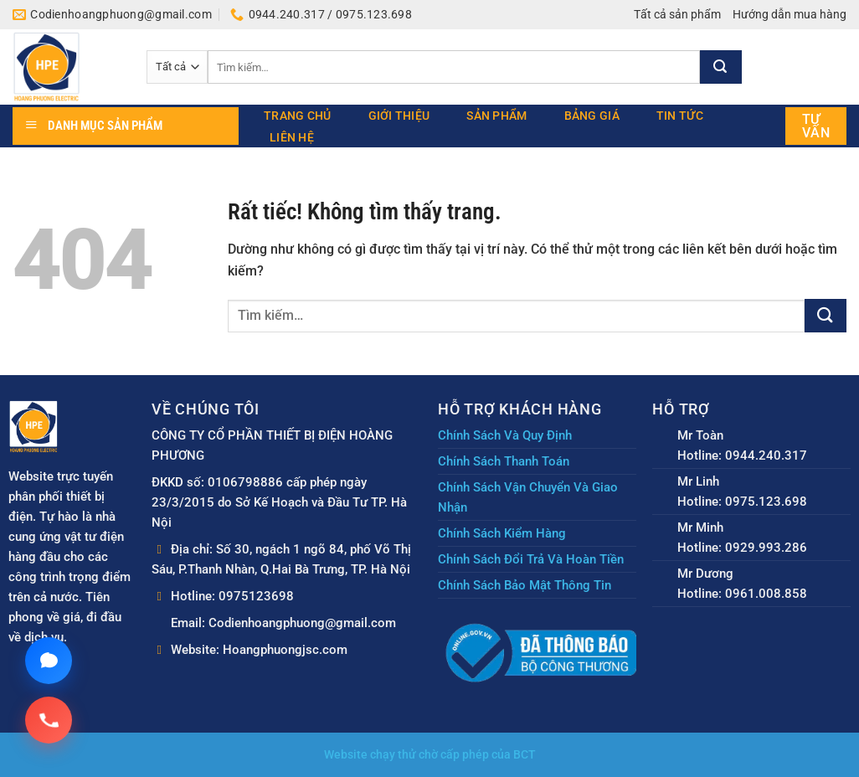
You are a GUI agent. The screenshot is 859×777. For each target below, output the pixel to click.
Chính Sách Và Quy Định (505, 435)
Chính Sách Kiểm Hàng (502, 533)
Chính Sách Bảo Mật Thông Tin (524, 585)
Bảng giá (592, 115)
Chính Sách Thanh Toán (503, 461)
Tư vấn (816, 126)
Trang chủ (298, 115)
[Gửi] (721, 67)
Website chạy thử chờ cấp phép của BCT (430, 755)
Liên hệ (292, 137)
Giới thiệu (399, 115)
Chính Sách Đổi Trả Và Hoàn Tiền (531, 559)
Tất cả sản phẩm (677, 14)
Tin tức (679, 115)
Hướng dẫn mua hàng (789, 14)
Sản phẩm (496, 115)
